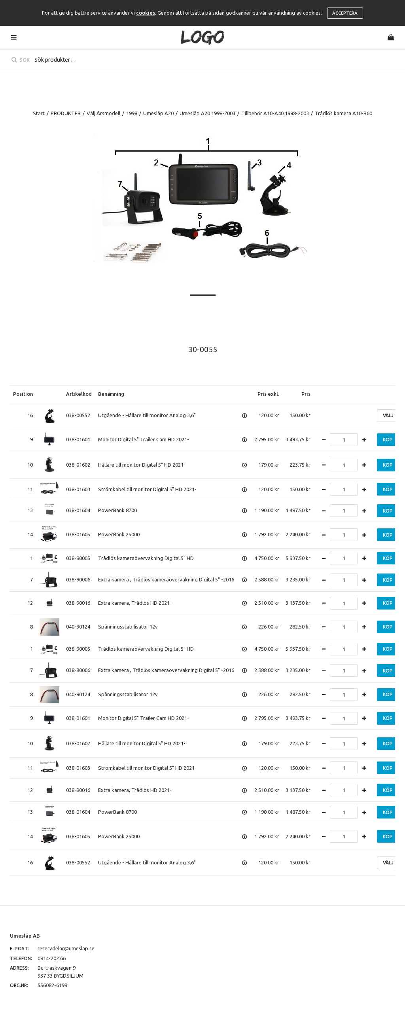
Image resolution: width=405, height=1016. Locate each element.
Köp (388, 439)
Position (23, 394)
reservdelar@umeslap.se (66, 948)
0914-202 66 (52, 958)
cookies (145, 12)
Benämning (111, 394)
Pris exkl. (268, 394)
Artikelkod (79, 394)
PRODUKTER (66, 113)
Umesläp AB (25, 935)
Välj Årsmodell (103, 113)
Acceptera (345, 13)
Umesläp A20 (158, 113)
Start (39, 113)
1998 (131, 113)
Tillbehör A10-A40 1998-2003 (275, 113)
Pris (305, 394)
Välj (388, 415)
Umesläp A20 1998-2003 (207, 113)
